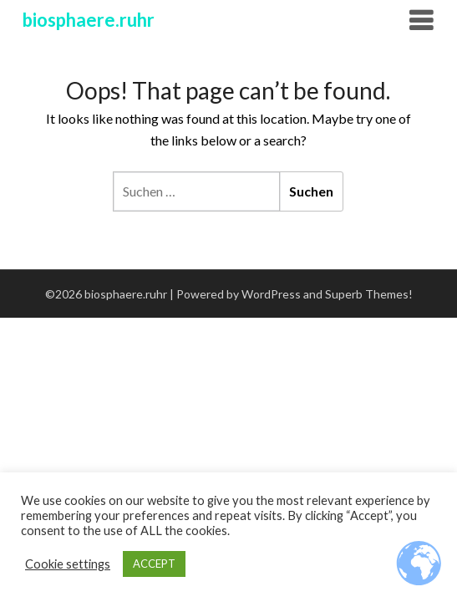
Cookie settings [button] (67, 564)
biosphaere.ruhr (89, 19)
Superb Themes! (369, 294)
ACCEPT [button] (154, 563)
